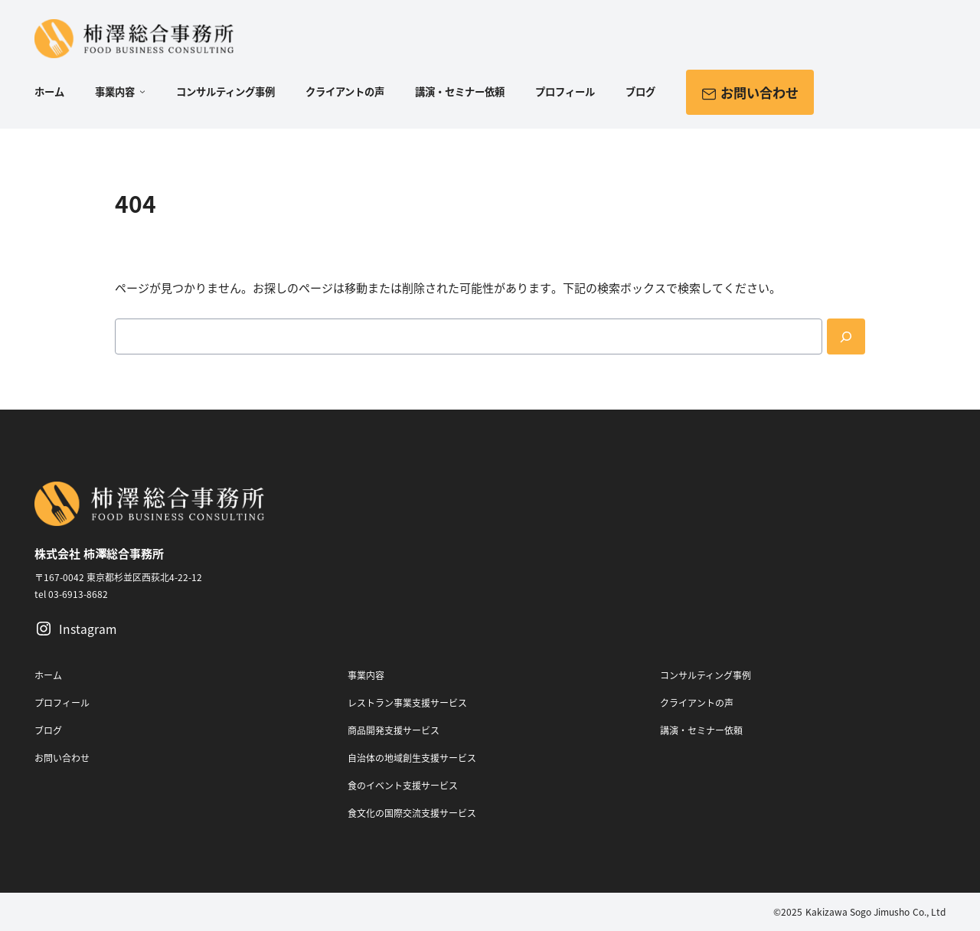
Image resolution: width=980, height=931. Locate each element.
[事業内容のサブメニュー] (140, 92)
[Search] (846, 336)
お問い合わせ (750, 91)
